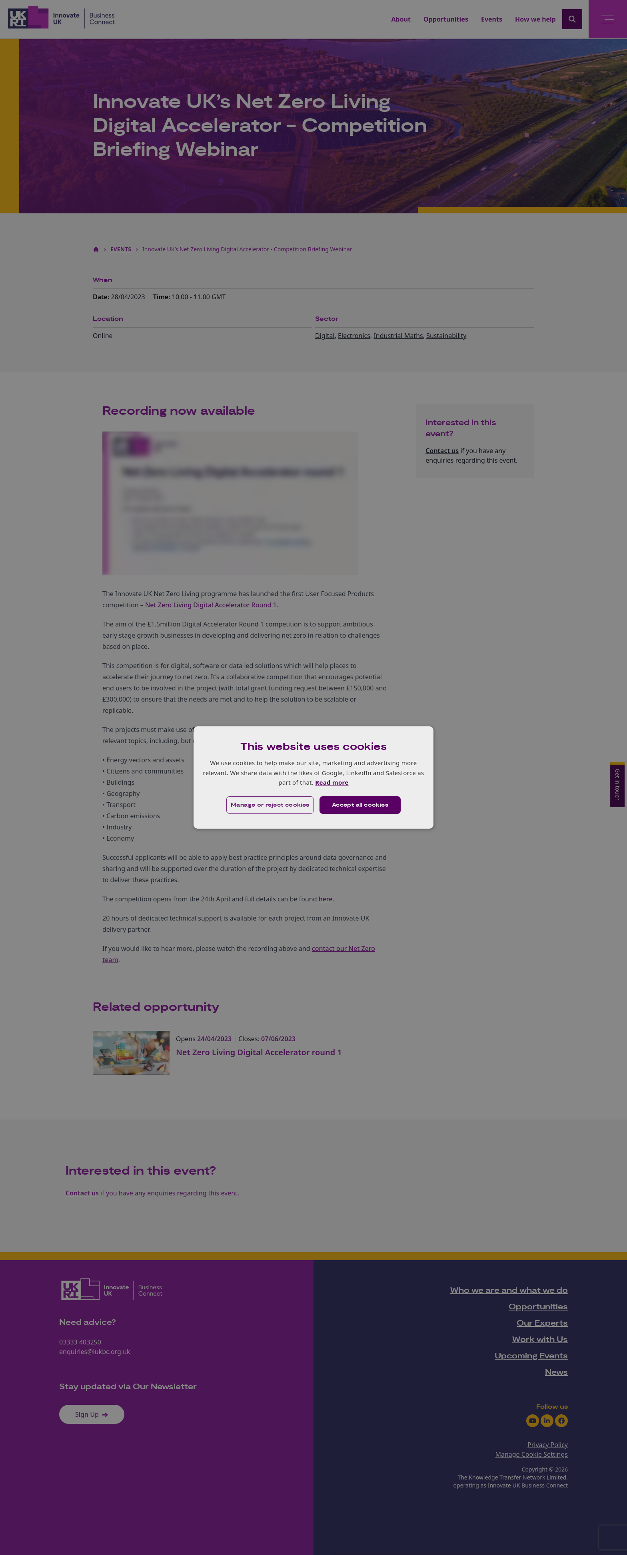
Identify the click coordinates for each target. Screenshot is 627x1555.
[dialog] (313, 777)
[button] (270, 805)
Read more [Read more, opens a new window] (331, 782)
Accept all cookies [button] (360, 805)
